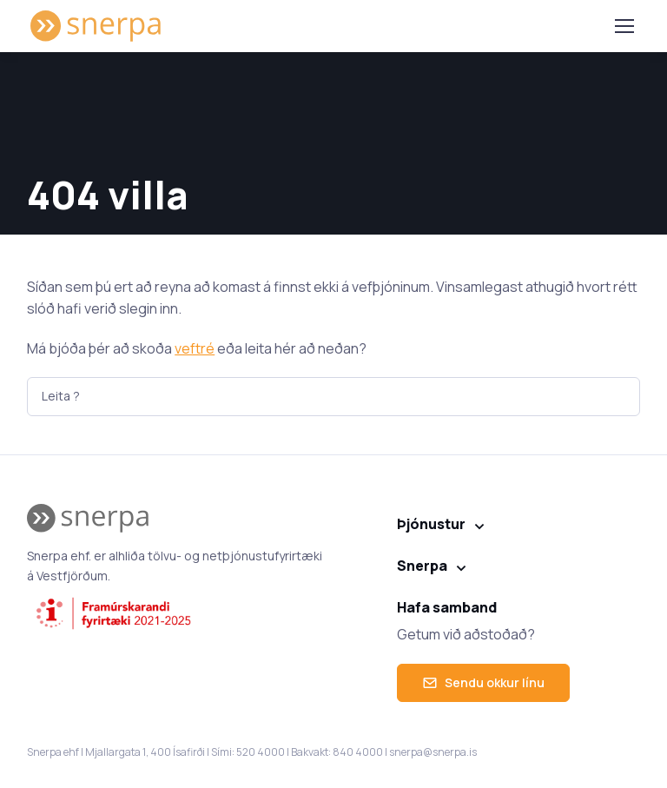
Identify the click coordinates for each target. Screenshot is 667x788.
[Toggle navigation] (624, 26)
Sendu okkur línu (483, 682)
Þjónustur (431, 523)
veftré (195, 348)
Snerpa (422, 565)
